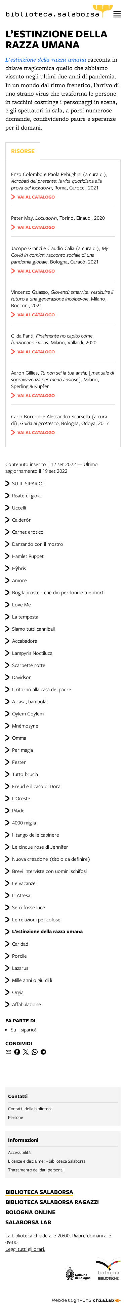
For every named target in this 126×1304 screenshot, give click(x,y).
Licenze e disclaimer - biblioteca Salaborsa (46, 1161)
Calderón (22, 519)
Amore (19, 580)
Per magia (22, 749)
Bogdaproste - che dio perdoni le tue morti (58, 592)
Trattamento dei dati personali (36, 1170)
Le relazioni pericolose (36, 919)
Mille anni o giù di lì (32, 980)
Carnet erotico (28, 531)
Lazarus (20, 967)
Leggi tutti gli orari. (25, 1248)
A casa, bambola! (30, 701)
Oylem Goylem (28, 713)
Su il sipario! (23, 1029)
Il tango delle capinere (35, 834)
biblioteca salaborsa (39, 1192)
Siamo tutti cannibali (33, 628)
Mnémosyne (25, 725)
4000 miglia (24, 822)
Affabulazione (26, 1004)
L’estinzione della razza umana (47, 931)
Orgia (18, 992)
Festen (19, 762)
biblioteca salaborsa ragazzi (52, 1202)
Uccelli (19, 507)
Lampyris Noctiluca (32, 652)
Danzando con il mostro (37, 543)
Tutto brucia (25, 774)
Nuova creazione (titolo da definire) (51, 858)
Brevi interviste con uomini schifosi (49, 871)
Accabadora (24, 640)
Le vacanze (24, 883)
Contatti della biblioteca (30, 1108)
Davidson (22, 677)
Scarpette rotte (28, 665)
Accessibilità (19, 1152)
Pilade (18, 810)
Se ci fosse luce (28, 907)
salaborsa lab (28, 1222)
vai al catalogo (36, 197)
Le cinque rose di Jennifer (40, 846)
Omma (19, 737)
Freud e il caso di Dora (36, 786)
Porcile (19, 955)
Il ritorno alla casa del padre (41, 689)
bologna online (30, 1212)
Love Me (21, 604)
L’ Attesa (21, 895)
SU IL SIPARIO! (28, 483)
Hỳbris (19, 568)
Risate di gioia (26, 495)
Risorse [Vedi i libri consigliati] (23, 151)
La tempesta (25, 616)
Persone (15, 1117)
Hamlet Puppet (28, 556)
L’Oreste (21, 798)
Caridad (20, 943)
